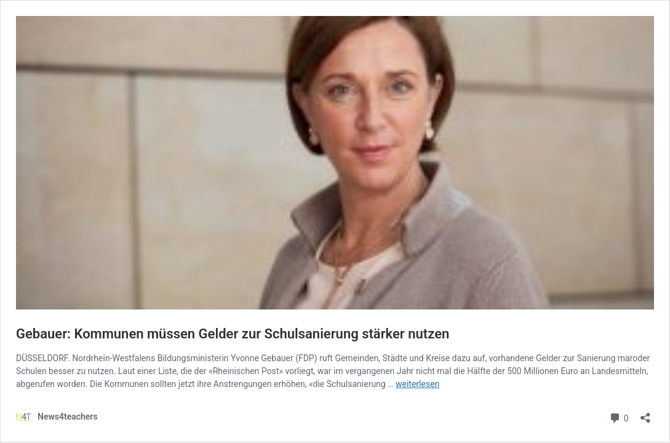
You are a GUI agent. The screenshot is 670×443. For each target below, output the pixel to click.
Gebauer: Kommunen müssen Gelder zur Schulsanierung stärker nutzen (232, 333)
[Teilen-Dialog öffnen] (645, 413)
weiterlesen (417, 384)
